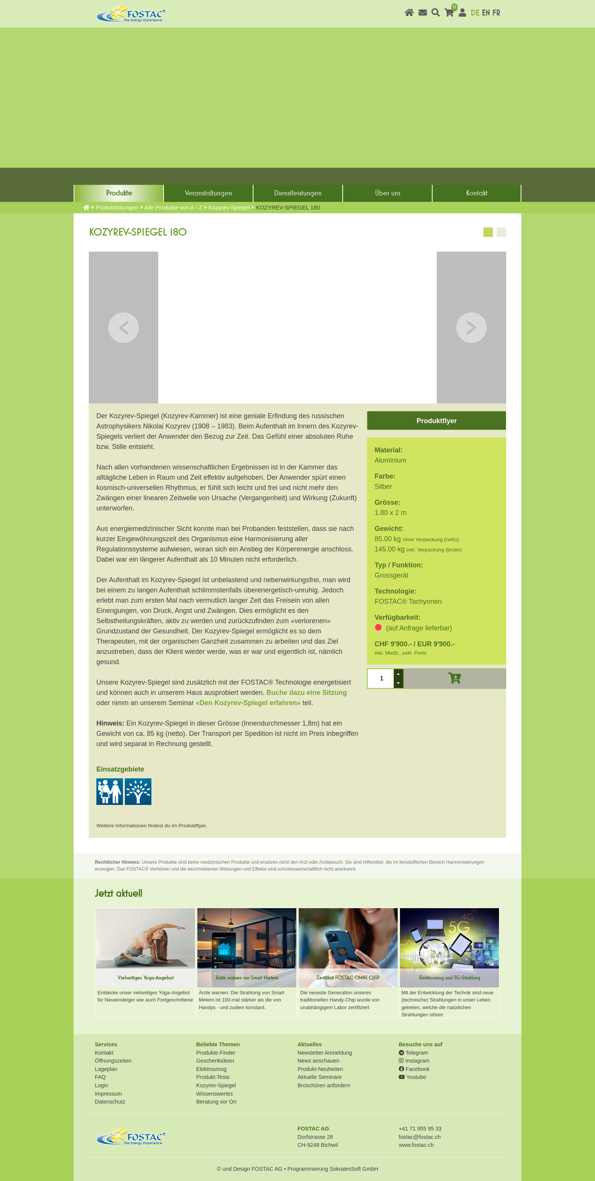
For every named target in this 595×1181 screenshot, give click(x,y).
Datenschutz (110, 1102)
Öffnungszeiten (113, 1061)
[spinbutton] (380, 678)
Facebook (414, 1069)
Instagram (414, 1061)
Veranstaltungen (208, 193)
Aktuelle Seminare (320, 1077)
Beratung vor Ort (216, 1102)
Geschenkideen (215, 1061)
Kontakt (477, 193)
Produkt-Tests (213, 1077)
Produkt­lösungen (117, 207)
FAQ (100, 1077)
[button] (398, 674)
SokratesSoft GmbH (353, 1169)
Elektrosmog (211, 1069)
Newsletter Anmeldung (325, 1053)
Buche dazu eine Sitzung (306, 692)
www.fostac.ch (416, 1145)
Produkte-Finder (215, 1053)
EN (486, 13)
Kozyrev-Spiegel (229, 207)
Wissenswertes (214, 1094)
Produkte (119, 193)
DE (475, 13)
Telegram (413, 1053)
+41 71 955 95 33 (420, 1129)
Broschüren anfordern (324, 1085)
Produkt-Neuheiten (320, 1069)
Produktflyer (437, 421)
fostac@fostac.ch (420, 1137)
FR (496, 13)
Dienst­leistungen (298, 193)
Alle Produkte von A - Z (174, 207)
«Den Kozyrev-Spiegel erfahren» (248, 703)
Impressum (108, 1094)
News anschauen (318, 1061)
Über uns (387, 193)
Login (101, 1085)
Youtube (412, 1077)
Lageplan (106, 1069)
